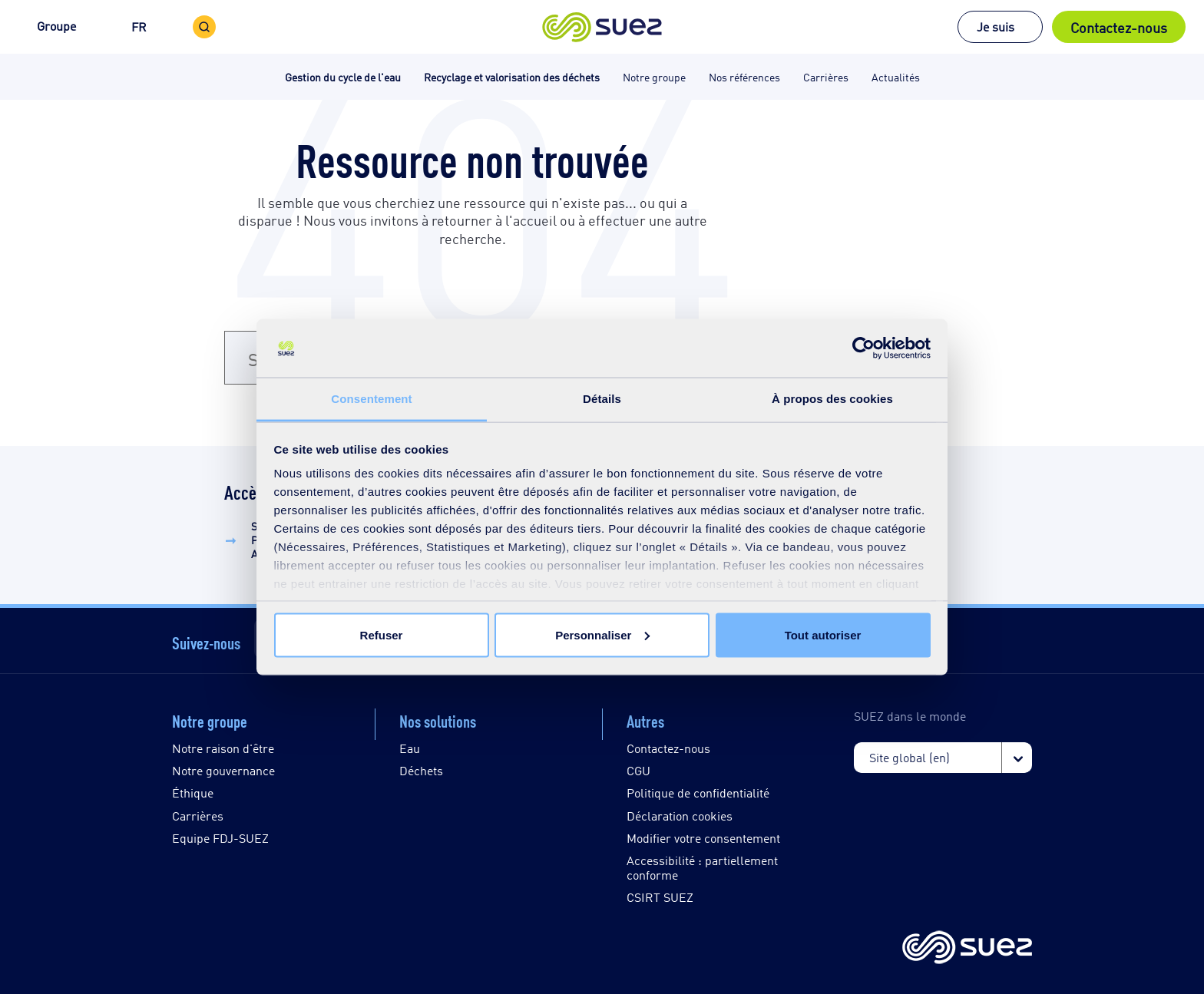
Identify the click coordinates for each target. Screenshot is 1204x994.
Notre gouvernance (223, 770)
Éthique (192, 792)
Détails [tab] (602, 398)
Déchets (421, 770)
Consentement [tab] (371, 398)
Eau (409, 748)
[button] (602, 27)
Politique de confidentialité (698, 792)
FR (139, 26)
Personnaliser (602, 634)
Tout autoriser (823, 634)
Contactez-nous (1118, 27)
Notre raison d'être (223, 748)
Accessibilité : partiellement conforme (702, 867)
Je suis (995, 26)
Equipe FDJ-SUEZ (220, 838)
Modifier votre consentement (703, 838)
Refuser (381, 634)
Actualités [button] (896, 76)
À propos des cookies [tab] (832, 398)
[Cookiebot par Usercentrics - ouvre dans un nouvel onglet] (863, 348)
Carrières (197, 815)
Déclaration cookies (680, 815)
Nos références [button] (744, 76)
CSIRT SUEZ (660, 897)
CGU (638, 770)
